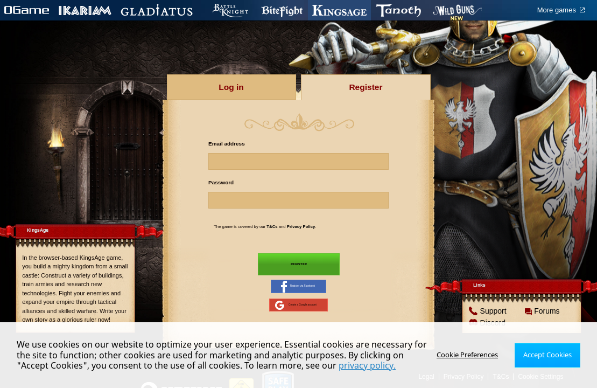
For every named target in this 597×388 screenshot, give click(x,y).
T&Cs (271, 226)
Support (493, 320)
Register (299, 265)
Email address (226, 144)
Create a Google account (296, 313)
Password (221, 182)
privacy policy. (367, 365)
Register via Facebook (298, 291)
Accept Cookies (549, 354)
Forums (546, 320)
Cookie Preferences (471, 354)
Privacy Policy (301, 226)
